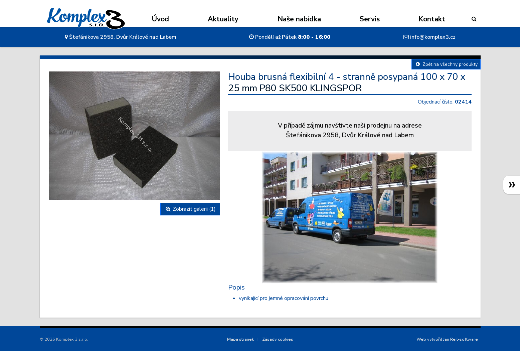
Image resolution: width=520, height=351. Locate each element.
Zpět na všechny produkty (446, 64)
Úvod (160, 19)
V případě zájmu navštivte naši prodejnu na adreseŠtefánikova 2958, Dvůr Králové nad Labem (350, 130)
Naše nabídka (299, 19)
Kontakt (431, 19)
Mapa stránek (240, 339)
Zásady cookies (277, 339)
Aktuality (223, 19)
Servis (370, 19)
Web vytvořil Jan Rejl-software (447, 339)
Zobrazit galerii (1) (190, 209)
